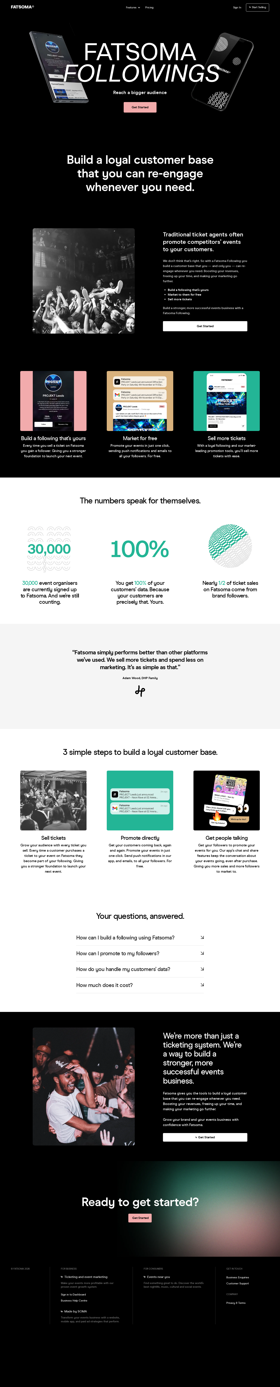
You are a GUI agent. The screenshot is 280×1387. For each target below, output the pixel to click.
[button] (133, 7)
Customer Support (237, 1283)
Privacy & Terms (236, 1303)
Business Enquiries (237, 1277)
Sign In (237, 7)
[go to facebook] (234, 1314)
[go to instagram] (228, 1314)
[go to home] (29, 7)
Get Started (140, 107)
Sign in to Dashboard (73, 1294)
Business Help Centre (74, 1300)
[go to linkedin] (240, 1314)
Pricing (149, 7)
